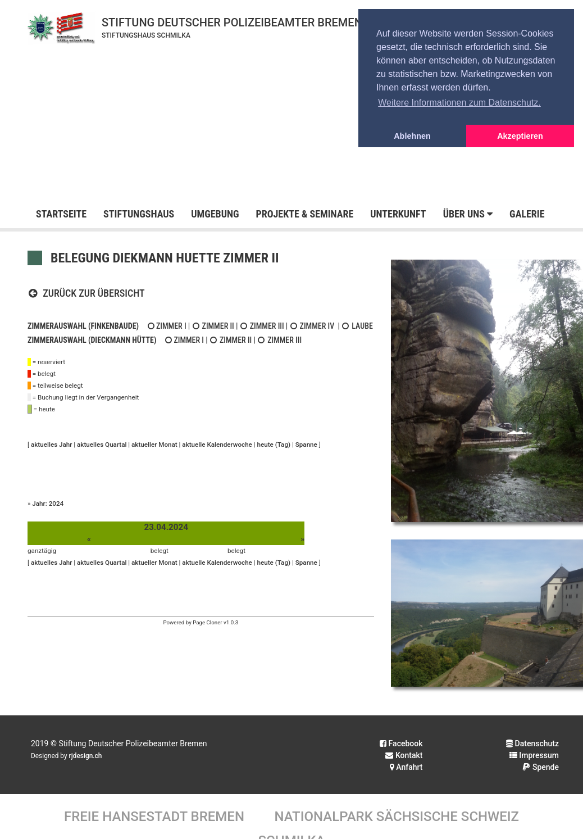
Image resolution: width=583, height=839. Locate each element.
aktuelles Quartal (101, 444)
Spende (540, 767)
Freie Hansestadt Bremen (154, 816)
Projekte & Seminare (304, 214)
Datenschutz (532, 743)
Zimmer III (262, 325)
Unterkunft (398, 214)
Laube (357, 325)
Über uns (468, 214)
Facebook (401, 743)
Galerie (526, 214)
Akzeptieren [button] (520, 135)
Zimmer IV (312, 325)
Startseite (61, 214)
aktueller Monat (154, 444)
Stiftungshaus (138, 214)
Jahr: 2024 (47, 503)
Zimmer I (166, 325)
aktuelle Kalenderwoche (217, 444)
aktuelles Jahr (51, 444)
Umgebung (215, 214)
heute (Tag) (274, 444)
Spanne (306, 444)
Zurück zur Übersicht (86, 293)
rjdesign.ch (85, 756)
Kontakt (403, 755)
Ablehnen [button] (412, 135)
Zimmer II (213, 325)
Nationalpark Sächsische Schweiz (396, 816)
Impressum (534, 755)
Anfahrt (406, 767)
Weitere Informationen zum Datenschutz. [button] (459, 102)
